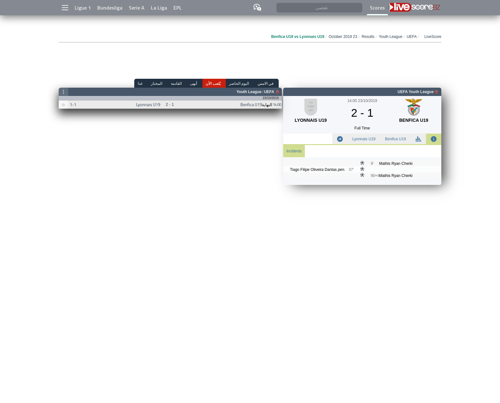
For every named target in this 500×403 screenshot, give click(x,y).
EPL (177, 7)
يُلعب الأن (219, 83)
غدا (154, 83)
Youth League (248, 92)
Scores (377, 7)
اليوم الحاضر (243, 83)
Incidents (294, 151)
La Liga (159, 7)
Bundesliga (109, 7)
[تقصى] (319, 8)
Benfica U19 (395, 139)
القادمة (186, 83)
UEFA (269, 92)
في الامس (268, 83)
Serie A (136, 7)
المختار (169, 83)
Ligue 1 (83, 7)
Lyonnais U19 (364, 139)
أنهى (201, 83)
